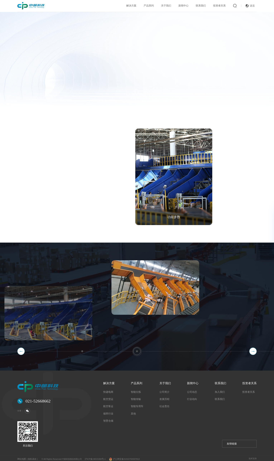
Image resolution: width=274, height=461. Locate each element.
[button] (21, 349)
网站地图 (21, 457)
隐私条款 (31, 457)
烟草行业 (108, 411)
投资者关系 (219, 5)
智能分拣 (136, 390)
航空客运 (108, 404)
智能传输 (136, 397)
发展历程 (164, 397)
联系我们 (201, 5)
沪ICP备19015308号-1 (93, 457)
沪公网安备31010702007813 (122, 457)
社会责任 (164, 404)
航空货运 (108, 397)
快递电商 (108, 390)
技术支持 (253, 457)
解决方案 (131, 5)
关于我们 (166, 5)
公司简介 (164, 390)
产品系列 (149, 5)
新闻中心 (183, 5)
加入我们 (220, 390)
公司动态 (192, 390)
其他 (133, 411)
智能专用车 (137, 404)
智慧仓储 (108, 419)
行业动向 (192, 397)
